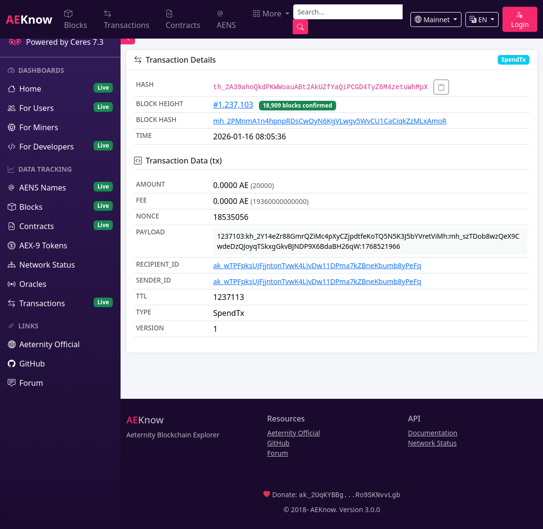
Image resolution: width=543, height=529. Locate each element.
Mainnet (433, 19)
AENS (226, 19)
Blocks (75, 19)
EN (479, 19)
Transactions (126, 19)
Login (520, 19)
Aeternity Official (293, 432)
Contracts (182, 19)
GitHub (278, 443)
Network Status (432, 443)
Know (29, 19)
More (268, 13)
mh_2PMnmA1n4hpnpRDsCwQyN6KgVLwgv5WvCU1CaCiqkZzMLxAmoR (330, 120)
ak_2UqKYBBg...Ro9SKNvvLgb (349, 494)
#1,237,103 (233, 104)
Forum (277, 453)
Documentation (432, 432)
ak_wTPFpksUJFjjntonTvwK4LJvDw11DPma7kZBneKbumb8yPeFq (317, 265)
